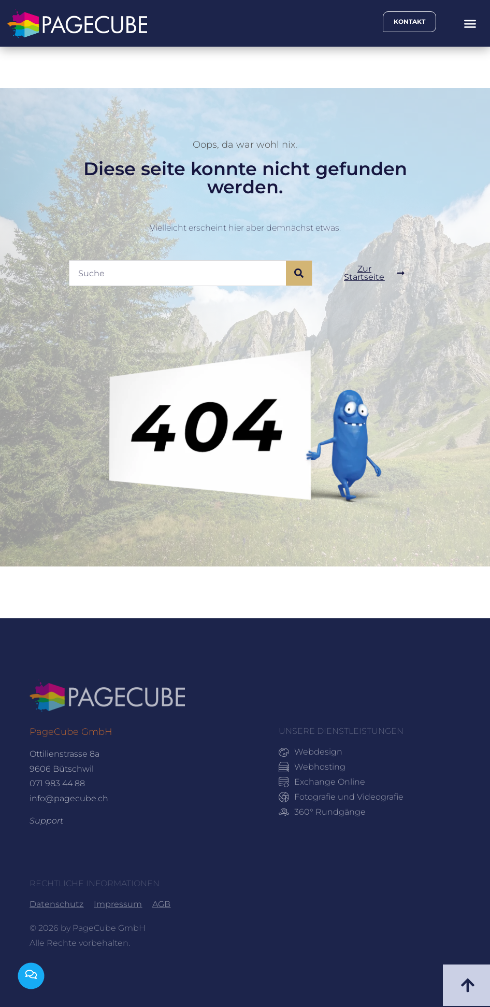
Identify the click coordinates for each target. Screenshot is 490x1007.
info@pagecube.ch (69, 798)
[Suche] (299, 273)
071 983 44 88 (57, 783)
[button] (470, 23)
